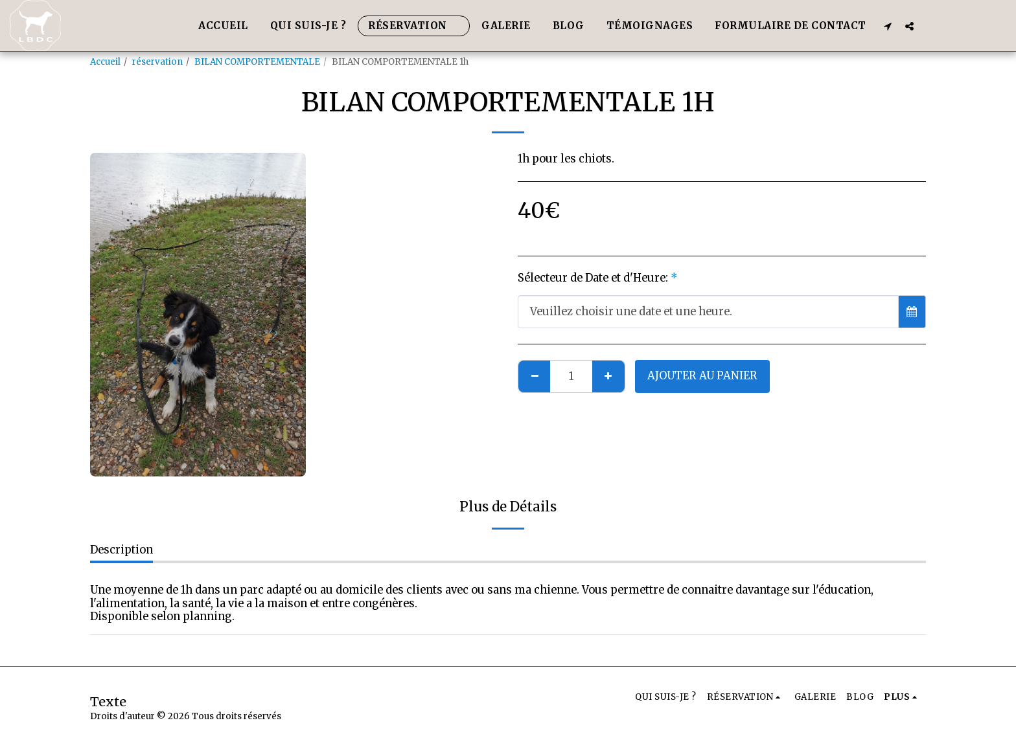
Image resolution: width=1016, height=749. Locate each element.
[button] (888, 26)
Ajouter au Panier (702, 376)
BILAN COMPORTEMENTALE (257, 61)
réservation (157, 61)
